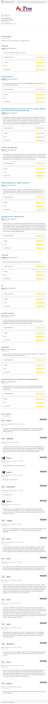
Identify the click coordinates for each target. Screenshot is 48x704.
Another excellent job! (9, 147)
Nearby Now (6, 702)
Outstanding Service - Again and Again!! (15, 183)
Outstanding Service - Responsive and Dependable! (19, 379)
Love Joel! (4, 255)
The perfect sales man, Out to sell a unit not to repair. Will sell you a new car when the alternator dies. (23, 109)
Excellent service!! (7, 313)
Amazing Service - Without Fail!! (12, 217)
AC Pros (5, 15)
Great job (4, 46)
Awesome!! (5, 347)
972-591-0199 (5, 22)
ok (2, 286)
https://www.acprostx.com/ (9, 23)
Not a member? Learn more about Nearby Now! (31, 2)
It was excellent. (7, 77)
